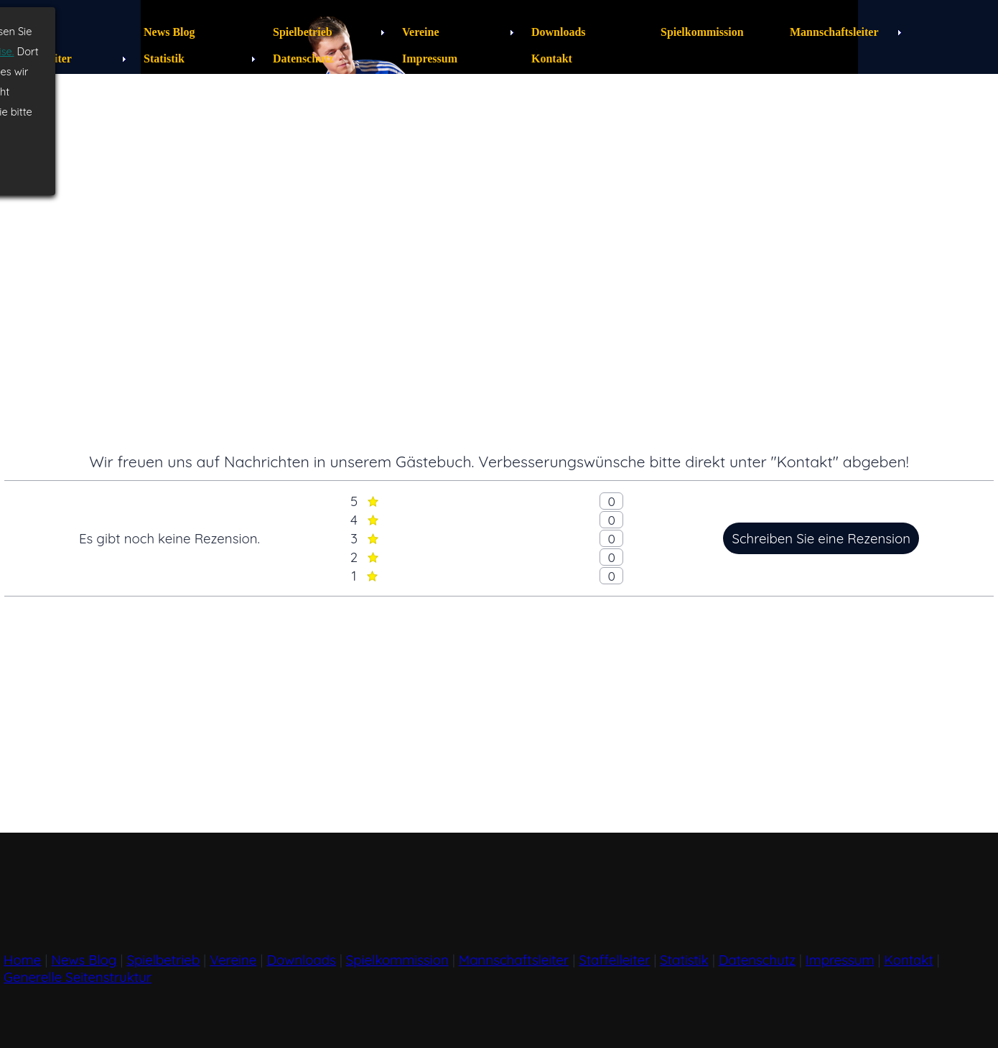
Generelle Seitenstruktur (77, 977)
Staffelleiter (614, 959)
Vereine (233, 959)
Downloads (300, 959)
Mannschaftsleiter (514, 959)
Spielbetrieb (163, 959)
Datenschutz (757, 959)
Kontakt (908, 959)
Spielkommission (397, 959)
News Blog (83, 959)
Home (22, 959)
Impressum (840, 959)
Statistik (684, 959)
